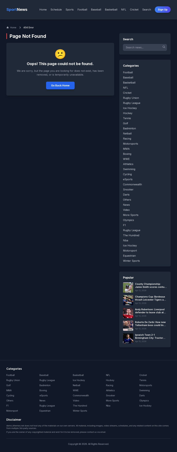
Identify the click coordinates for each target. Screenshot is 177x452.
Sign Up (162, 9)
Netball (76, 385)
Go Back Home (60, 85)
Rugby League (47, 380)
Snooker (110, 395)
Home (43, 9)
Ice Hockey (79, 380)
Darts (142, 395)
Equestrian (45, 410)
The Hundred (80, 405)
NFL (123, 9)
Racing (109, 385)
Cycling (10, 395)
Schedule (56, 9)
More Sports (112, 400)
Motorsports (145, 385)
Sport (16, 9)
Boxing (43, 390)
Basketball (111, 9)
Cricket (134, 9)
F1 (7, 405)
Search (146, 9)
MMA (9, 390)
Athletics (110, 390)
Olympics (144, 400)
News (42, 400)
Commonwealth (81, 395)
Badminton (45, 385)
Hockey (110, 380)
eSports (44, 395)
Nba (108, 405)
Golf (8, 385)
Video (76, 400)
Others (9, 400)
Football (82, 9)
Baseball (96, 9)
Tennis (142, 380)
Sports (70, 9)
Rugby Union (13, 380)
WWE (76, 390)
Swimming (144, 390)
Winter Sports (80, 410)
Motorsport (12, 410)
